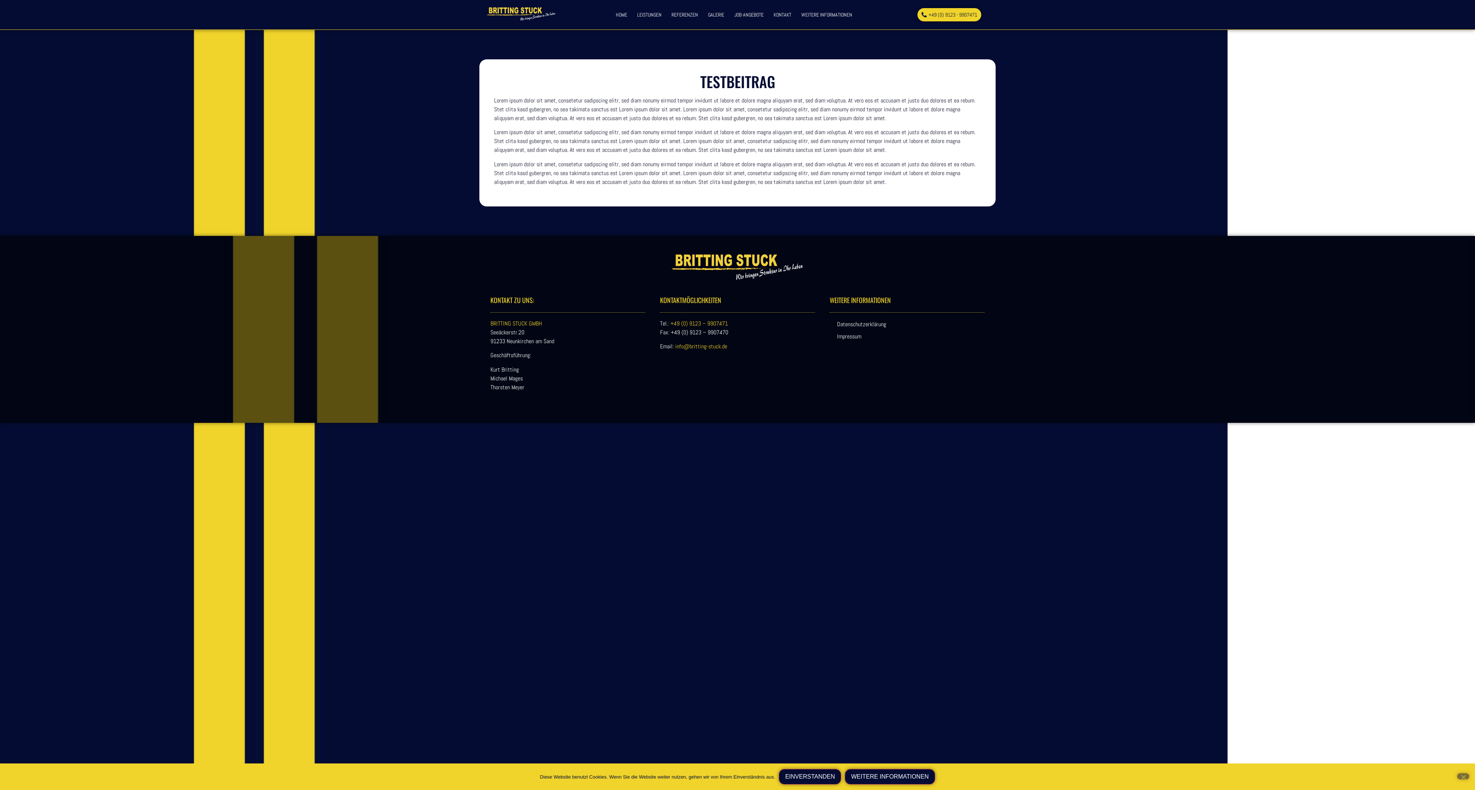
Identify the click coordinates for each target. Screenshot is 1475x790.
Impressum (849, 336)
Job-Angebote (749, 14)
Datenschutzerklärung (861, 324)
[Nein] (1463, 776)
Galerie (716, 14)
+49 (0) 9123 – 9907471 (699, 323)
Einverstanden (810, 776)
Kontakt (782, 14)
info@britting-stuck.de (701, 346)
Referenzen (684, 14)
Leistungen (649, 14)
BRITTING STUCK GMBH (516, 323)
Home (621, 14)
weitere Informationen (826, 14)
